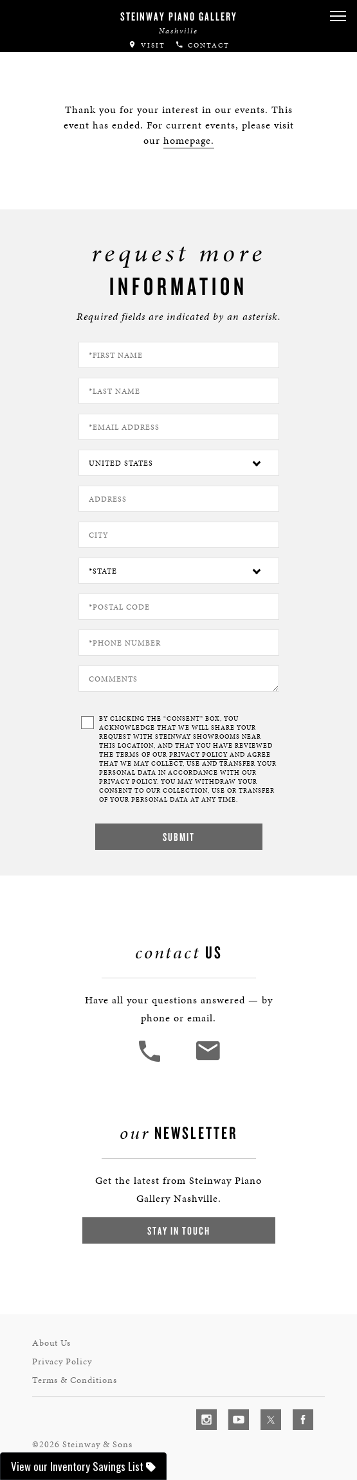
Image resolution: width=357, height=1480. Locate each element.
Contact (202, 45)
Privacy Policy (62, 1361)
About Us (51, 1343)
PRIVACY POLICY (198, 754)
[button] (338, 16)
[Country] (178, 463)
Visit (146, 45)
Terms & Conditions (74, 1380)
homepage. (188, 140)
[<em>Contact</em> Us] (207, 1060)
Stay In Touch (178, 1230)
